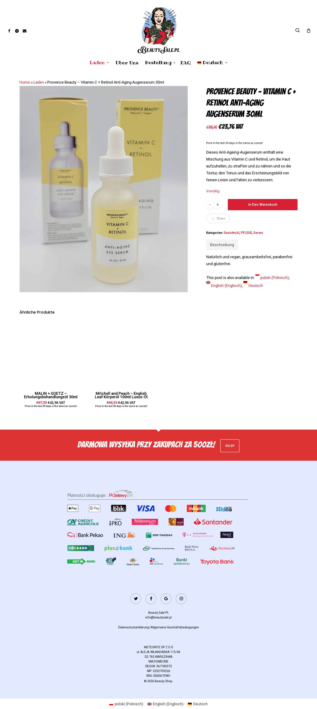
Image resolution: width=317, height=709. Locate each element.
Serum (258, 232)
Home (24, 82)
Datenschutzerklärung (133, 627)
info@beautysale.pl (158, 617)
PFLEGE (246, 232)
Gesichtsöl (231, 232)
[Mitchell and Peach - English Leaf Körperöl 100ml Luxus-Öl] (121, 353)
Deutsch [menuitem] (256, 285)
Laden (38, 82)
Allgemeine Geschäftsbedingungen (175, 627)
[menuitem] (212, 63)
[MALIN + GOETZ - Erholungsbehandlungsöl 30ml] (50, 353)
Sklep (230, 446)
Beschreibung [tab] (222, 244)
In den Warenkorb (262, 204)
